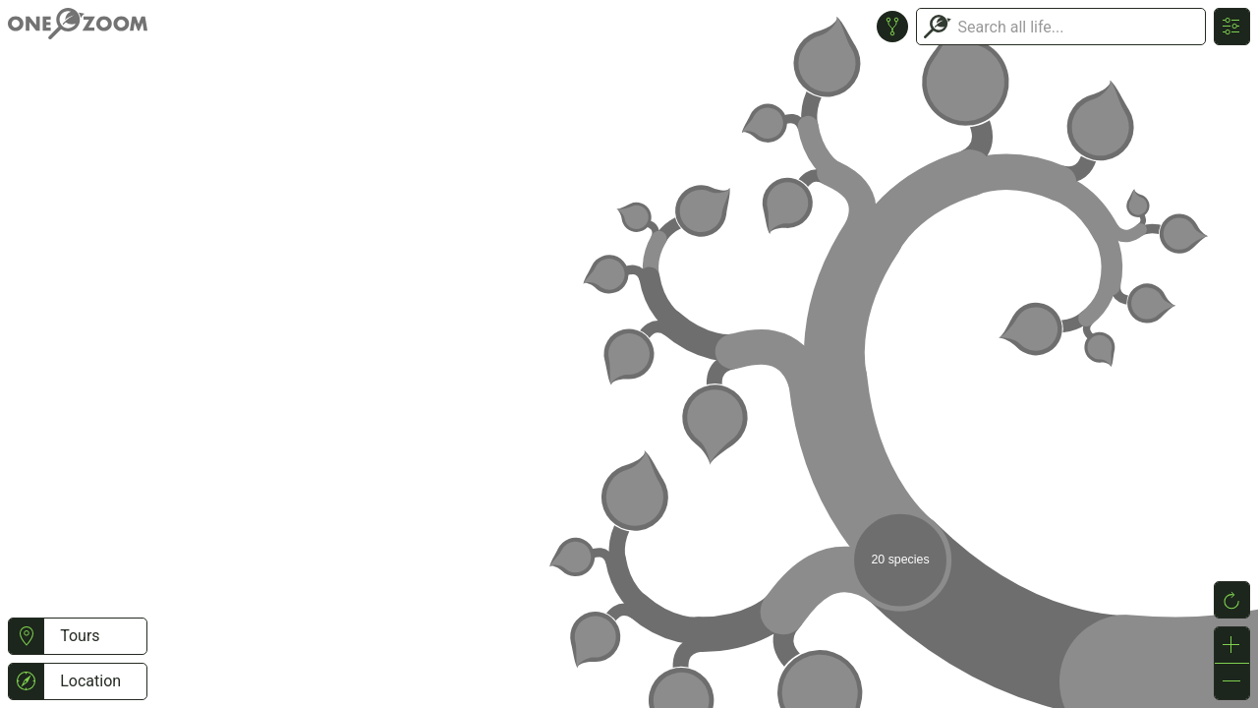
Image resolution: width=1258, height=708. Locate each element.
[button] (26, 636)
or (629, 354)
